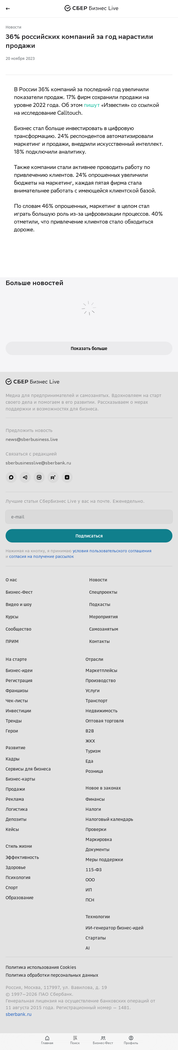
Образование (20, 897)
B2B (90, 731)
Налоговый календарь (109, 819)
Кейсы (12, 829)
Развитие (15, 747)
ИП (89, 889)
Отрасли (94, 659)
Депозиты (16, 819)
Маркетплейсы (101, 670)
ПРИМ (12, 641)
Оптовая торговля (105, 721)
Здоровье (16, 867)
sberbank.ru (19, 1014)
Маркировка (99, 839)
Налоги (93, 809)
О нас (11, 579)
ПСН (90, 900)
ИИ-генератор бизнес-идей (114, 928)
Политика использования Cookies (41, 967)
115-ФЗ (94, 869)
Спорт (12, 887)
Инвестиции (18, 710)
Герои (12, 731)
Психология (18, 877)
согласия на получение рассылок (41, 556)
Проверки (96, 829)
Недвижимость (101, 710)
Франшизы (17, 690)
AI (88, 948)
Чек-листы (17, 700)
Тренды (14, 721)
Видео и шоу (19, 604)
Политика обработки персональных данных (52, 975)
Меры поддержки (104, 859)
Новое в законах (103, 788)
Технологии (98, 916)
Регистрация (19, 680)
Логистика (17, 809)
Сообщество (18, 629)
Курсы (12, 616)
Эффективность (22, 857)
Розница (94, 771)
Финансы (95, 799)
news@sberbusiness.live (32, 439)
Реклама (15, 799)
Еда (89, 761)
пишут (92, 106)
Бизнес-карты (20, 779)
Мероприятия (103, 616)
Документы (98, 849)
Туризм (93, 751)
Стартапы (96, 938)
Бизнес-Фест (19, 592)
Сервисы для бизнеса (28, 769)
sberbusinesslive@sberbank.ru (38, 463)
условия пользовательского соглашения (112, 550)
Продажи (15, 789)
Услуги (92, 690)
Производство (101, 680)
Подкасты (99, 604)
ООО (90, 879)
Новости (13, 27)
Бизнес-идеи (19, 670)
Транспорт (97, 700)
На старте (16, 659)
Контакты (99, 641)
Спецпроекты (103, 592)
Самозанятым (103, 629)
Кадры (13, 759)
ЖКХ (90, 741)
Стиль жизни (19, 846)
